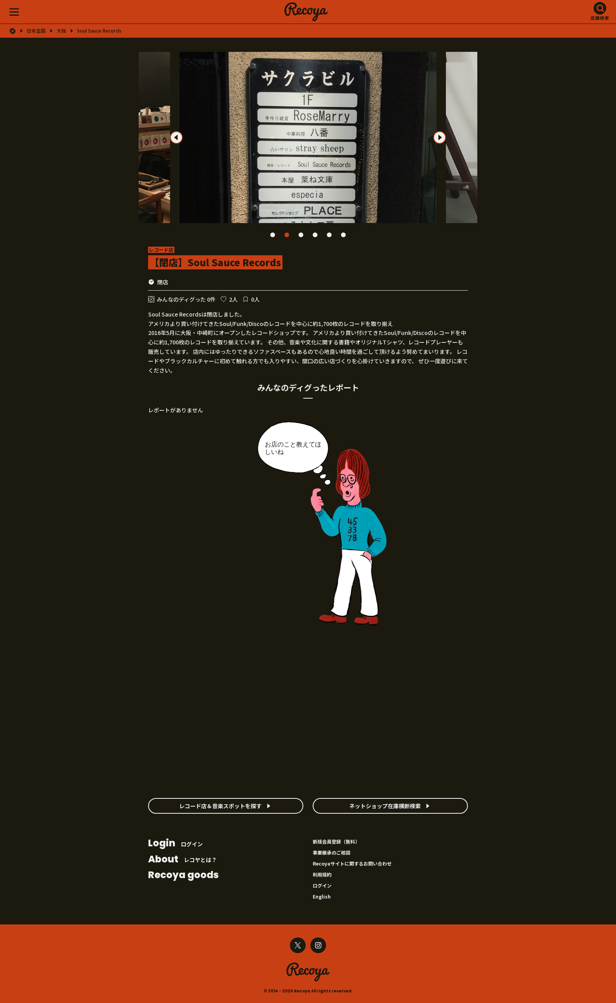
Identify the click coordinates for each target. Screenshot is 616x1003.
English (322, 896)
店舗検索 (599, 18)
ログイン (175, 843)
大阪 (61, 30)
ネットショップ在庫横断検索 (385, 806)
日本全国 (36, 30)
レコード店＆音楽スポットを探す (220, 806)
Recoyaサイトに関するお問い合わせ (352, 863)
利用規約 (322, 874)
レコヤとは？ (182, 860)
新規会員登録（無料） (336, 841)
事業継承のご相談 (331, 852)
